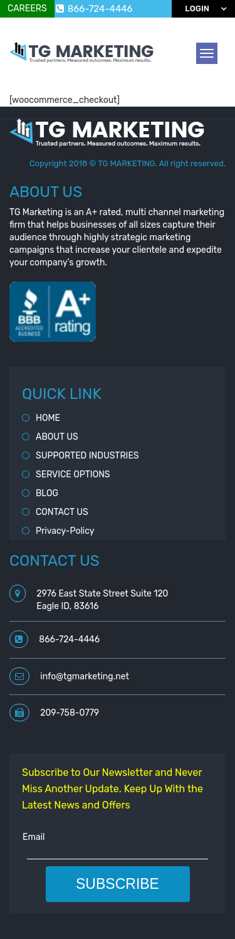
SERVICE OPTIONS (73, 474)
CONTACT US (62, 512)
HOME (48, 418)
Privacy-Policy (65, 531)
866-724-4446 (94, 8)
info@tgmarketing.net (84, 676)
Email (33, 837)
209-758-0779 (69, 713)
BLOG (47, 493)
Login (197, 8)
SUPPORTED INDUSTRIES (87, 455)
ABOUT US (57, 437)
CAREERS (27, 8)
